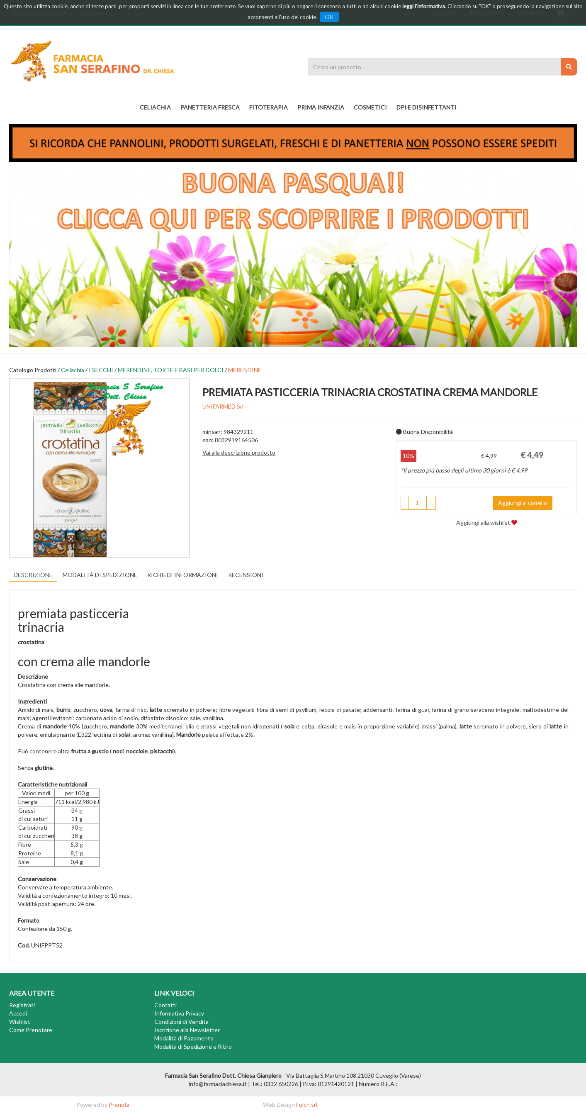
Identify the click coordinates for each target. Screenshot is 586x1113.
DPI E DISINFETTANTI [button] (426, 107)
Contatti (165, 1004)
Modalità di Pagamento (184, 1038)
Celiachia (72, 369)
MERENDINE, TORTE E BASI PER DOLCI (171, 369)
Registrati (22, 1004)
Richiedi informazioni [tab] (182, 574)
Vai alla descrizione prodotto (238, 452)
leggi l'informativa (423, 6)
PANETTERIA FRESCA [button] (210, 107)
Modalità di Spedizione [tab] (100, 574)
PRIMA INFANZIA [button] (320, 107)
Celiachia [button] (155, 107)
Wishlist (19, 1021)
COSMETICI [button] (370, 107)
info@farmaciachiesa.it (218, 1083)
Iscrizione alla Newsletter (187, 1029)
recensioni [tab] (245, 574)
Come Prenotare (30, 1029)
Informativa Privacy (179, 1013)
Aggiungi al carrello (522, 502)
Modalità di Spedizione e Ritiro (193, 1046)
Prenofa (119, 1104)
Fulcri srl (306, 1104)
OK (329, 16)
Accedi (18, 1013)
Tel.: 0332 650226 (274, 1083)
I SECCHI (101, 369)
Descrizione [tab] (33, 574)
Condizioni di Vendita (181, 1021)
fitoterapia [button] (268, 107)
